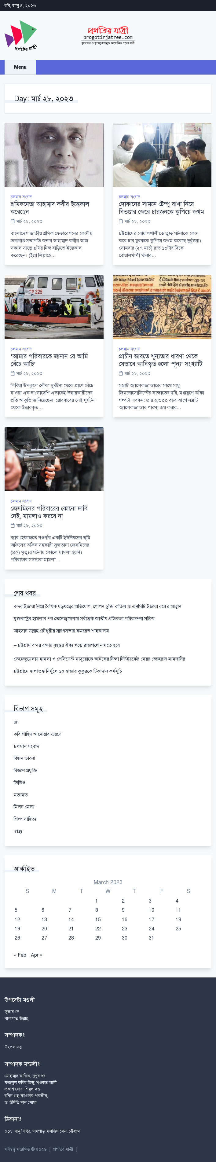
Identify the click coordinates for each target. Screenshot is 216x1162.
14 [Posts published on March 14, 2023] (71, 920)
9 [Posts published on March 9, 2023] (123, 910)
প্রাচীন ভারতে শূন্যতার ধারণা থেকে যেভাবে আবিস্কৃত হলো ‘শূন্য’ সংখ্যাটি (160, 360)
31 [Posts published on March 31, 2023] (151, 938)
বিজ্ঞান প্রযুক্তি (25, 771)
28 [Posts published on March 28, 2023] (71, 938)
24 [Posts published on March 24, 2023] (151, 929)
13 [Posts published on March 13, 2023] (44, 920)
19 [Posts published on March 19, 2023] (17, 929)
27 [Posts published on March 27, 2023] (44, 938)
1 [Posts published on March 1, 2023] (96, 901)
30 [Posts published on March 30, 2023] (124, 938)
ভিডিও (19, 783)
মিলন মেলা (24, 807)
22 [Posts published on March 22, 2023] (98, 929)
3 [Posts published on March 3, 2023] (150, 901)
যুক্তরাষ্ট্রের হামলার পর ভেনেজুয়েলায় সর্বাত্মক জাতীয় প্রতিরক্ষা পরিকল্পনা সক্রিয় (84, 619)
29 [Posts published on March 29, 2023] (98, 938)
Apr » (36, 955)
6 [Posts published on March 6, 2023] (43, 910)
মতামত (21, 795)
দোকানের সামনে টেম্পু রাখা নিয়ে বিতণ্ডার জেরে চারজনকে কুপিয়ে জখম (161, 208)
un (16, 722)
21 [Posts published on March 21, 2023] (71, 929)
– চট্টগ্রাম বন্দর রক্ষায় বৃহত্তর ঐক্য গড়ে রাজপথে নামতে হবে (67, 645)
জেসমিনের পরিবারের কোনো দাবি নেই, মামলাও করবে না (49, 512)
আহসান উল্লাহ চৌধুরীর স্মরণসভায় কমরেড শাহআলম (61, 631)
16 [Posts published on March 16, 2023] (124, 920)
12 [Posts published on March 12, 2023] (17, 920)
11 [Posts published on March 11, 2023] (178, 910)
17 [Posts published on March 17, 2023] (151, 920)
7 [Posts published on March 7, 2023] (69, 910)
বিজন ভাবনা (24, 758)
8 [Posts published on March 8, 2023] (96, 910)
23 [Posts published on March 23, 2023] (124, 929)
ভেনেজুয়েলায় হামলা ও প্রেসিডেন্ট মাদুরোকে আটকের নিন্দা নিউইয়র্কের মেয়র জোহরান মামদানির (99, 659)
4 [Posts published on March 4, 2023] (177, 901)
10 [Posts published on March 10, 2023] (151, 910)
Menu (20, 67)
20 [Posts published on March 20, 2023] (44, 929)
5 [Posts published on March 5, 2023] (16, 910)
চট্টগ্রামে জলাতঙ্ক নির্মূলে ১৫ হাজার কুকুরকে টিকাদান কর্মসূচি (68, 671)
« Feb (20, 955)
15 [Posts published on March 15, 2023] (98, 920)
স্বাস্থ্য (18, 831)
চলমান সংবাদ (21, 197)
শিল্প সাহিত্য (25, 819)
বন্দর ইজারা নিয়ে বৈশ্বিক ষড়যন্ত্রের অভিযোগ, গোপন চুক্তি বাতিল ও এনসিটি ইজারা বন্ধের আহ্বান (97, 606)
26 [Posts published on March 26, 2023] (17, 938)
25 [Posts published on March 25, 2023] (178, 929)
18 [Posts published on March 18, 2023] (178, 920)
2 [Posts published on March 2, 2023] (123, 901)
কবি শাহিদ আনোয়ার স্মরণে (37, 734)
